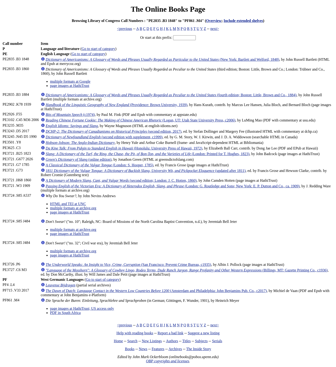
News (143, 349)
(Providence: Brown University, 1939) (116, 105)
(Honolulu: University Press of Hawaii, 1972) (124, 148)
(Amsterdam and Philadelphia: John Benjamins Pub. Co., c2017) (156, 291)
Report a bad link (170, 333)
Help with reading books (134, 333)
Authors (172, 341)
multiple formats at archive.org (73, 208)
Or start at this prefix (155, 37)
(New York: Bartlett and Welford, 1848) (162, 59)
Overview (213, 21)
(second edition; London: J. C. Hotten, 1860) (121, 180)
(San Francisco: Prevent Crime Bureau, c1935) (128, 265)
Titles (186, 341)
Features (158, 349)
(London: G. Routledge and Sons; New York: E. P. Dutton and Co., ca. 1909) (173, 186)
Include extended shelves (243, 21)
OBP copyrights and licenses (167, 361)
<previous (124, 29)
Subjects (201, 341)
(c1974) (70, 115)
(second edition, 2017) (114, 131)
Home (118, 341)
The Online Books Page (168, 9)
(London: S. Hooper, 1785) (99, 165)
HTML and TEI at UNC (68, 204)
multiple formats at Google (70, 81)
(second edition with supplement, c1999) (104, 137)
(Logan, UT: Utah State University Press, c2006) (140, 120)
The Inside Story (198, 349)
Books (129, 349)
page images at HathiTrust (69, 86)
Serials (217, 341)
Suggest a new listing (204, 333)
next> (214, 29)
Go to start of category (98, 49)
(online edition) (79, 159)
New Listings (152, 341)
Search (132, 341)
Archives (175, 349)
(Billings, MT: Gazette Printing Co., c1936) (187, 270)
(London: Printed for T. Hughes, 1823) (147, 154)
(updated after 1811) (146, 171)
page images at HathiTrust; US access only (82, 308)
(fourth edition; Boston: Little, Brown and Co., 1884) (171, 95)
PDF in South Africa (65, 313)
